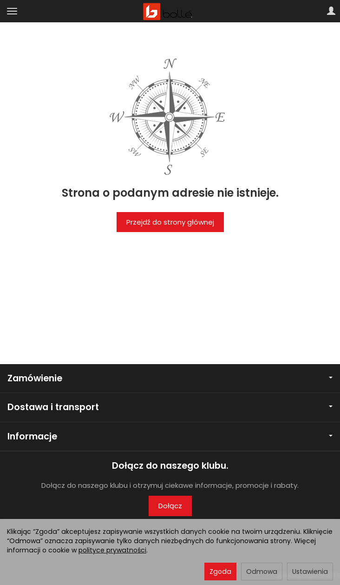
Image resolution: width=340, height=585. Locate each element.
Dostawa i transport (170, 407)
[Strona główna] (170, 11)
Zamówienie (170, 378)
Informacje (170, 436)
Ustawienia (310, 571)
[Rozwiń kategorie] (12, 11)
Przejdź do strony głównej (170, 222)
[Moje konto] (331, 11)
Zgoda (220, 571)
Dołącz (170, 506)
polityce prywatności (112, 550)
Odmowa (261, 571)
